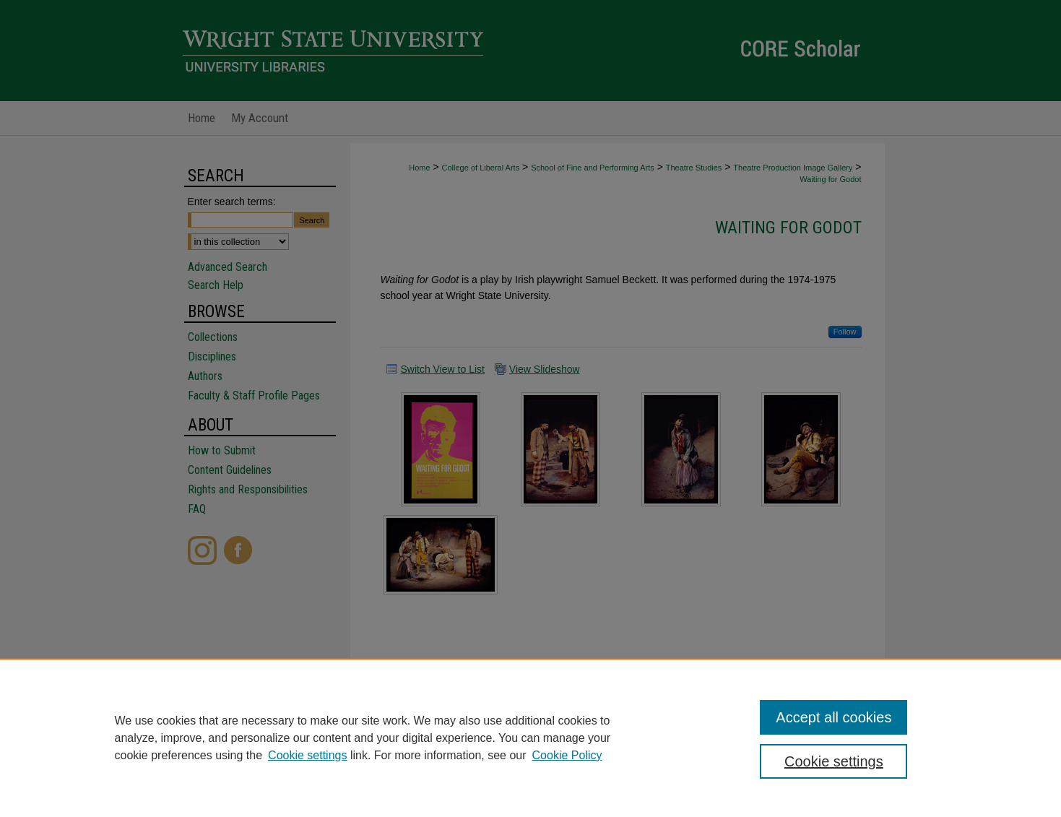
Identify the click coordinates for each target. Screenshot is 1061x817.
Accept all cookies (833, 717)
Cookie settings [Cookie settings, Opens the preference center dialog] (833, 761)
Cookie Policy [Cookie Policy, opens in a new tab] (567, 755)
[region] (530, 737)
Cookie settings (307, 755)
